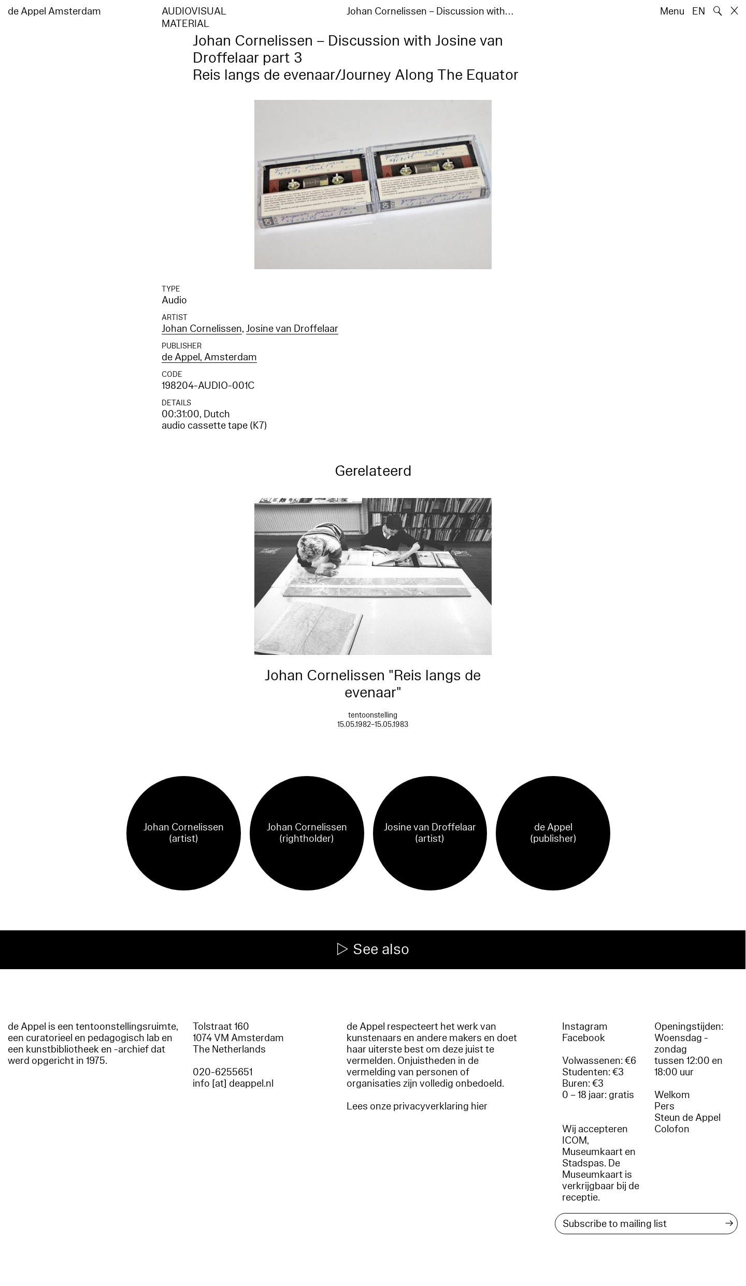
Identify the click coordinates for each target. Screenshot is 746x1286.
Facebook (583, 1038)
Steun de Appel (687, 1117)
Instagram (585, 1026)
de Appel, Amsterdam (209, 357)
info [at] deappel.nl (233, 1083)
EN (698, 11)
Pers (664, 1106)
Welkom (672, 1095)
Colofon (672, 1129)
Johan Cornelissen (202, 328)
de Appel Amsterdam (54, 11)
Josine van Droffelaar (292, 328)
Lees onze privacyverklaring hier (417, 1106)
